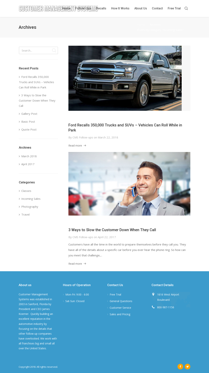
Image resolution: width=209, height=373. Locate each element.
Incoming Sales (31, 199)
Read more (75, 145)
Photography (29, 206)
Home (141, 24)
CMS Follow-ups (83, 137)
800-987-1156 (165, 307)
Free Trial (115, 294)
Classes (26, 191)
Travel (25, 214)
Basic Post (28, 121)
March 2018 (29, 156)
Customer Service (120, 307)
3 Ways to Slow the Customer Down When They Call (112, 230)
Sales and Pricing (120, 314)
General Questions (121, 301)
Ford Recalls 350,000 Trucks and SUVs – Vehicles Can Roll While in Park (36, 82)
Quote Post (29, 129)
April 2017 (27, 164)
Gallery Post (29, 113)
